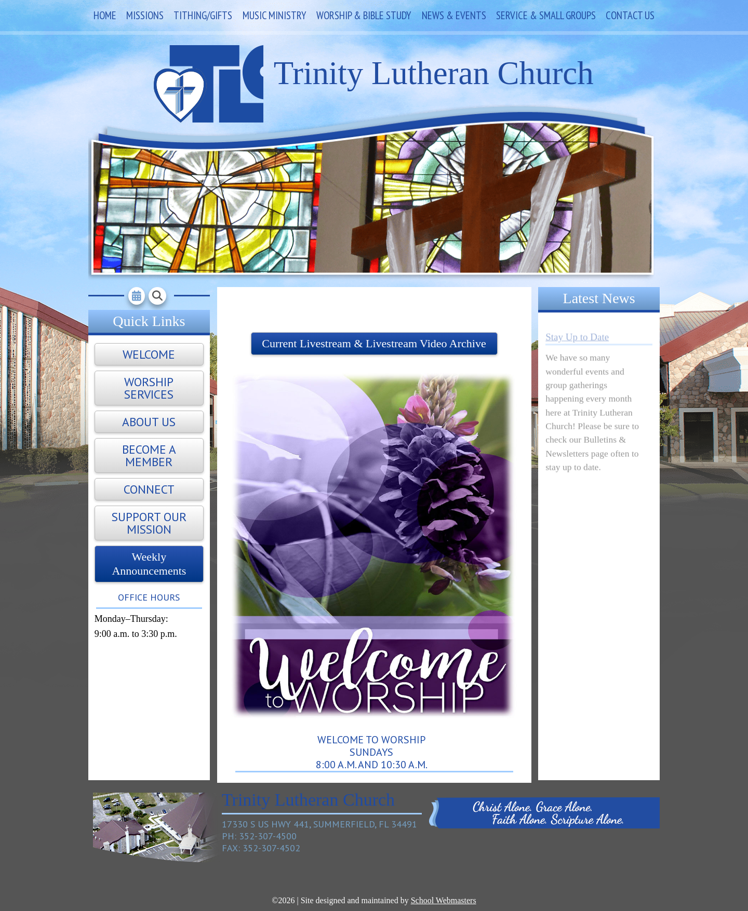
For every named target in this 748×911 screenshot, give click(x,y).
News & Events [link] (454, 15)
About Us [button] (149, 422)
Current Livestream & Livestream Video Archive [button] (374, 343)
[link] (136, 296)
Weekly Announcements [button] (149, 563)
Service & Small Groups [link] (546, 15)
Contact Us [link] (630, 15)
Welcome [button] (149, 354)
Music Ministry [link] (274, 15)
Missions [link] (145, 15)
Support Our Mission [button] (149, 523)
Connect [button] (149, 489)
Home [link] (105, 15)
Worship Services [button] (148, 388)
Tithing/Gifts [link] (202, 15)
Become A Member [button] (149, 455)
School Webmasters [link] (443, 900)
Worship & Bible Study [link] (363, 15)
